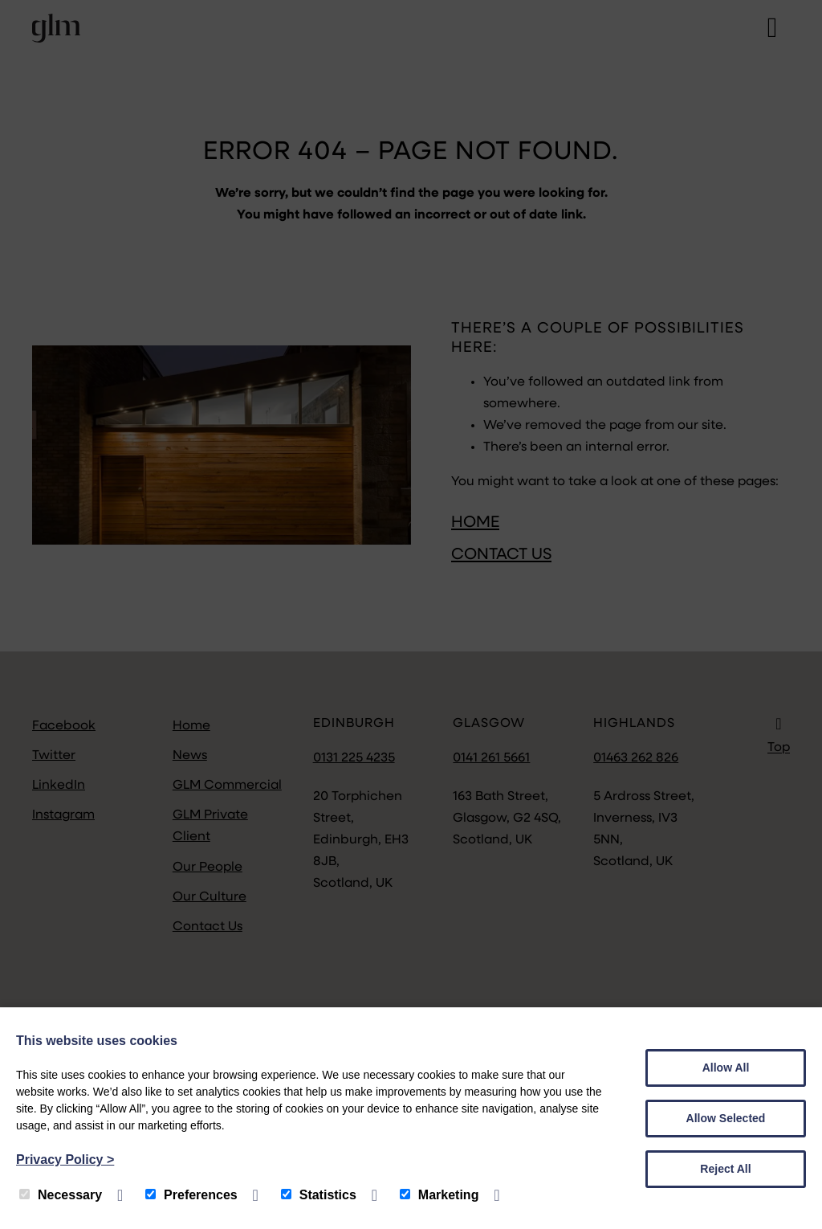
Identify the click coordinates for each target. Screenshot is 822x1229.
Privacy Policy (65, 1159)
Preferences (191, 1195)
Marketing (439, 1195)
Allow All (726, 1067)
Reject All (725, 1168)
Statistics (318, 1195)
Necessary (60, 1195)
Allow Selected (726, 1118)
